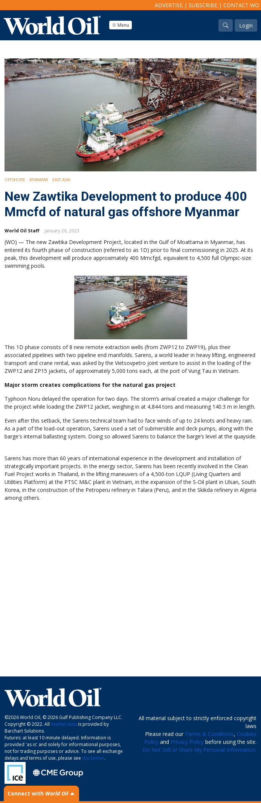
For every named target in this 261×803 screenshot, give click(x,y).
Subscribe (203, 5)
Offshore (15, 179)
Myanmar (38, 179)
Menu (120, 25)
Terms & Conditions (209, 733)
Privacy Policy (187, 741)
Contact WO (241, 5)
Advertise (169, 5)
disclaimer (93, 758)
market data (64, 724)
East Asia (61, 179)
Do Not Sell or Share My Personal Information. (199, 749)
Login (246, 25)
